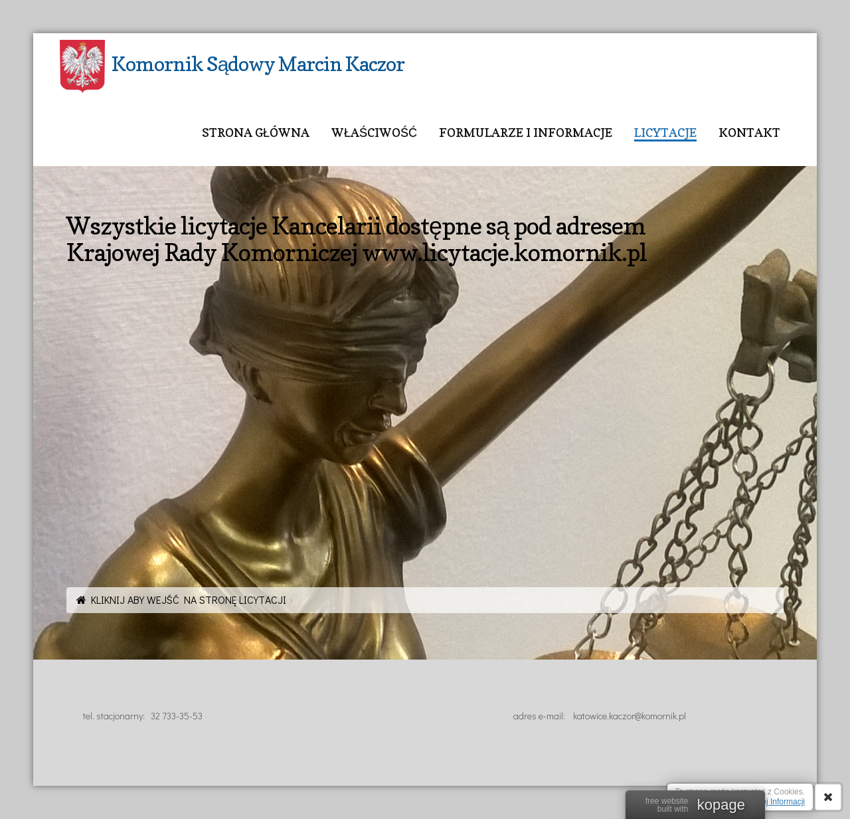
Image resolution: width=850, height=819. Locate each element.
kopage (721, 805)
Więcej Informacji (774, 801)
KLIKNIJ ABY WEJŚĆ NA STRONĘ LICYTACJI (188, 599)
